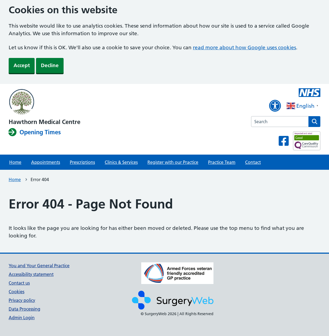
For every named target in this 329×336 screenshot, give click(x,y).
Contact (253, 162)
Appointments (45, 162)
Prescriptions (82, 162)
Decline (50, 65)
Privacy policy (22, 300)
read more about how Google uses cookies (244, 47)
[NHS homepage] (44, 102)
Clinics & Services (121, 162)
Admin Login (22, 317)
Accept (22, 65)
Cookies (16, 291)
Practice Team (221, 162)
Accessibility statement (31, 274)
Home (15, 162)
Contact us (19, 283)
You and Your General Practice (39, 265)
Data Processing (24, 309)
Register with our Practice (172, 162)
